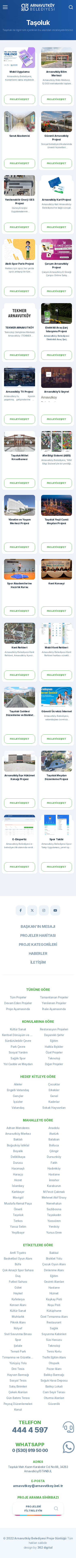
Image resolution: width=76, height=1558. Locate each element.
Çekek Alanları (18, 1392)
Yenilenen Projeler (54, 1003)
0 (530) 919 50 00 (30, 1450)
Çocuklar (54, 1084)
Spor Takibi (56, 839)
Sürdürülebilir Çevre (18, 1040)
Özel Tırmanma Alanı (54, 1316)
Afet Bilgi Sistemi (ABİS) (56, 455)
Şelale (18, 1345)
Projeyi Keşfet (19, 99)
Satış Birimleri (18, 1386)
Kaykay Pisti (54, 1299)
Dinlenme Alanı (54, 1270)
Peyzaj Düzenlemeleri (18, 1404)
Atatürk (54, 1133)
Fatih (54, 1162)
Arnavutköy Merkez (18, 1133)
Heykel (17, 1293)
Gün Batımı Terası (18, 1398)
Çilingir (54, 1151)
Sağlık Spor (18, 1058)
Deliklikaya (18, 1156)
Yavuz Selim (18, 1226)
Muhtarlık (18, 1316)
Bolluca (54, 1145)
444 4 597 (30, 1430)
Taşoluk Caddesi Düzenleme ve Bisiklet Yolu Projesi (19, 715)
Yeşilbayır (18, 1232)
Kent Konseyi (56, 583)
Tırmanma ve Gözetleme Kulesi (20, 1357)
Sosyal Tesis (18, 1380)
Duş (18, 1276)
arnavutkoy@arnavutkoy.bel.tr (38, 1486)
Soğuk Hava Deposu (54, 1380)
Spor (18, 1339)
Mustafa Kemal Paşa (18, 1203)
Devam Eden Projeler (18, 1003)
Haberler (38, 953)
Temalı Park (18, 1351)
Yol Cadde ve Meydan (18, 1064)
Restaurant (54, 1322)
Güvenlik (54, 1404)
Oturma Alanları (54, 1398)
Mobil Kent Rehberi (56, 647)
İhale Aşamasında (54, 1009)
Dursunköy (54, 1156)
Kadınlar (53, 1101)
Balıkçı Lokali (54, 1386)
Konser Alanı (18, 1305)
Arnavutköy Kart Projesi (56, 199)
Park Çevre (18, 1046)
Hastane (54, 1174)
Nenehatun (54, 1203)
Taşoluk (18, 1215)
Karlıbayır (18, 1191)
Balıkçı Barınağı (54, 1374)
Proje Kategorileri (38, 944)
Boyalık (18, 1151)
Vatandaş (18, 1107)
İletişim (38, 962)
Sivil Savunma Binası (18, 1334)
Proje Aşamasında (18, 1009)
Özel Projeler (54, 1052)
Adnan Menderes (17, 1128)
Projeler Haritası (38, 935)
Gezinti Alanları (54, 1281)
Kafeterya (18, 1299)
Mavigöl (18, 1197)
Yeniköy (54, 1226)
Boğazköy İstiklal (18, 1145)
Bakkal (53, 1252)
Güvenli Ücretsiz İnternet (56, 711)
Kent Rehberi (19, 647)
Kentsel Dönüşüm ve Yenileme (20, 1035)
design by (38, 1547)
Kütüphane (54, 1310)
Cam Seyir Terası (54, 1392)
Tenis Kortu (54, 1351)
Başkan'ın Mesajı (38, 926)
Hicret (18, 1180)
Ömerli (18, 1209)
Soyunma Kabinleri (54, 1334)
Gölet (18, 1287)
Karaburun (54, 1186)
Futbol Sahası (18, 1281)
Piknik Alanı (18, 1322)
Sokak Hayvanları (53, 1107)
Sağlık (54, 1328)
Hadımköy (54, 1168)
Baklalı (18, 1139)
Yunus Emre (54, 1232)
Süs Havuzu (54, 1339)
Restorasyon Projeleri (54, 1029)
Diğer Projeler (54, 1064)
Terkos (17, 1221)
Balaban (54, 1139)
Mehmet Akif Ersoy (54, 1197)
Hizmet (54, 1293)
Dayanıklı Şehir (54, 1035)
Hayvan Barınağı (18, 1374)
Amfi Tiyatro (18, 1252)
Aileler (18, 1084)
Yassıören (54, 1221)
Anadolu (54, 1128)
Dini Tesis (18, 1369)
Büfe (18, 1264)
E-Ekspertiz (19, 839)
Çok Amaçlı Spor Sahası (18, 1270)
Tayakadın (54, 1215)
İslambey (18, 1186)
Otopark (54, 1363)
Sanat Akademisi (19, 135)
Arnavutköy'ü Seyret (56, 391)
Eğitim (54, 1040)
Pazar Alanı (54, 1369)
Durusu (18, 1162)
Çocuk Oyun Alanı (54, 1264)
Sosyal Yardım (18, 1052)
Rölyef (18, 1328)
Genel (54, 1096)
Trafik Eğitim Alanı (54, 1357)
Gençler (18, 1096)
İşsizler (18, 1101)
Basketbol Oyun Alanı (18, 1258)
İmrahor (54, 1180)
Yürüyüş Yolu (18, 1363)
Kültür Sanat (18, 1029)
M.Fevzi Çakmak (54, 1191)
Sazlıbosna (54, 1209)
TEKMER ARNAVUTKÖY (19, 327)
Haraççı (18, 1174)
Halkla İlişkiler (54, 1046)
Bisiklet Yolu (54, 1258)
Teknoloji (54, 1058)
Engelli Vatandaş (18, 1090)
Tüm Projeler (18, 997)
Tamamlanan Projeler (54, 997)
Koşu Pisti (54, 1305)
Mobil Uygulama (20, 71)
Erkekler (54, 1090)
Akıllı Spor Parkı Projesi (19, 263)
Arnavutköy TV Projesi (19, 391)
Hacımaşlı (18, 1168)
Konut (18, 1409)
